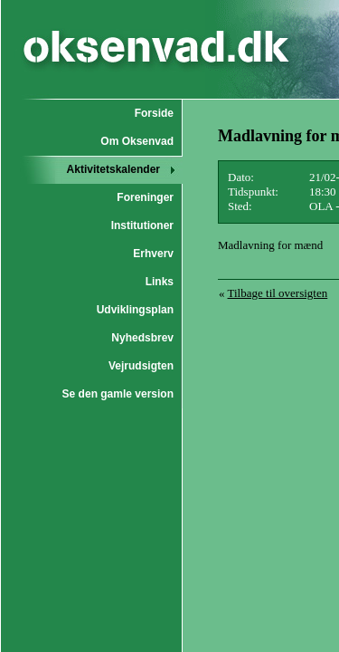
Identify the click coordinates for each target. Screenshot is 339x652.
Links (160, 281)
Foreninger (145, 197)
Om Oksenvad (137, 141)
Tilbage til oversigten (278, 293)
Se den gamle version (118, 394)
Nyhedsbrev (142, 337)
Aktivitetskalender (113, 169)
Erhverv (153, 253)
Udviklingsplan (135, 309)
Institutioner (142, 225)
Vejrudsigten (141, 366)
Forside (154, 113)
